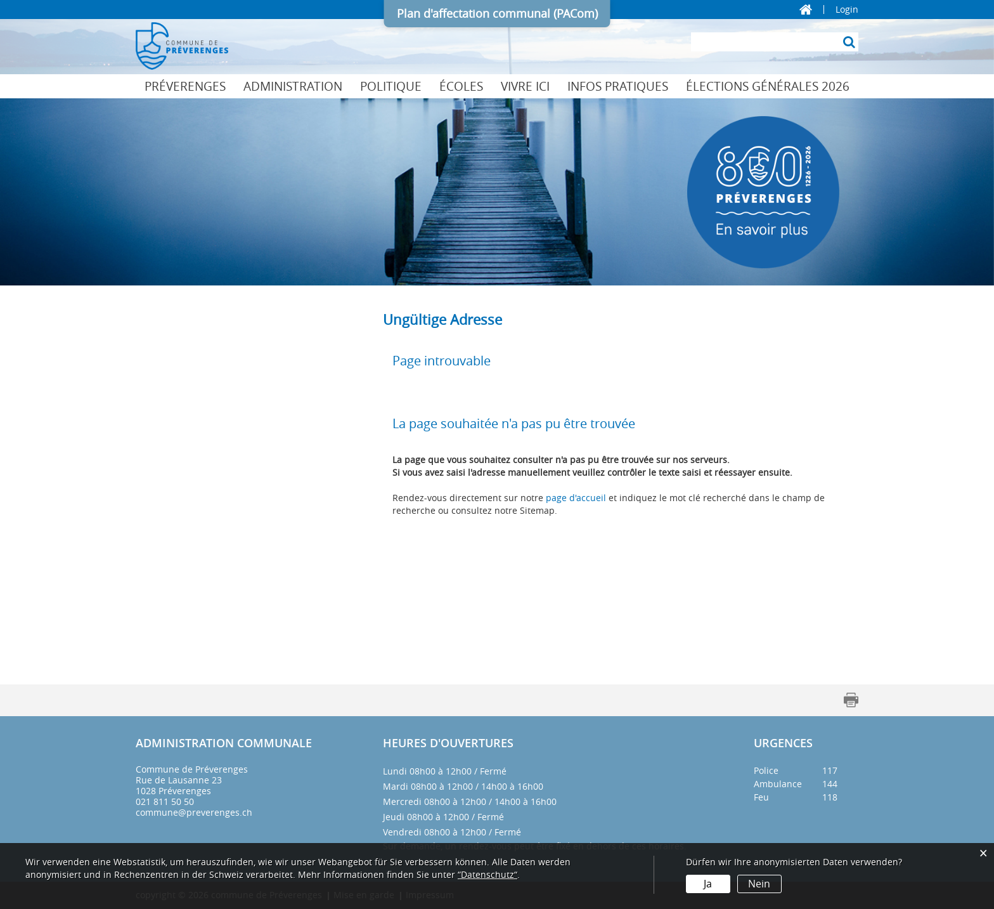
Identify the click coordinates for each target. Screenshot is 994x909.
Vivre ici (525, 86)
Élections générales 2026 (767, 86)
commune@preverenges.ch (194, 812)
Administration (292, 86)
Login (847, 9)
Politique (391, 86)
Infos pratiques (617, 86)
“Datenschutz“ (487, 874)
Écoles (461, 86)
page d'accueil (576, 498)
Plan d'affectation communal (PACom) (497, 13)
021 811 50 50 (165, 801)
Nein (759, 884)
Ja (708, 884)
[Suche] (848, 41)
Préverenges (185, 86)
